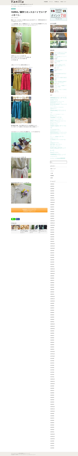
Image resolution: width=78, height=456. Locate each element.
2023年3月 (52, 213)
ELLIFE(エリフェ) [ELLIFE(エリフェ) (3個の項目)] (53, 115)
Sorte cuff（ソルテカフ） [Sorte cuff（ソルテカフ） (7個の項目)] (55, 146)
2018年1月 (52, 349)
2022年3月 (52, 236)
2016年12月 (52, 379)
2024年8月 (52, 188)
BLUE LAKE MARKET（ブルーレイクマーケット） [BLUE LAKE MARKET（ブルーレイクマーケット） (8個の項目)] (58, 105)
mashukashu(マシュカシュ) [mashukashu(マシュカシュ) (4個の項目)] (55, 130)
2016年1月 (52, 404)
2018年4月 (52, 342)
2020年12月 (52, 268)
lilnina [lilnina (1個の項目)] (51, 129)
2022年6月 (52, 232)
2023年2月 (52, 216)
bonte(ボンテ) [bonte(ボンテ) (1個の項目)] (52, 107)
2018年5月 (52, 340)
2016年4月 (52, 397)
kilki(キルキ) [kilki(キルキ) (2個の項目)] (52, 122)
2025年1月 (52, 186)
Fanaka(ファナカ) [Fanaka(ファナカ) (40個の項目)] (55, 117)
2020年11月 (52, 271)
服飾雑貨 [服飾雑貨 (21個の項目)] (62, 158)
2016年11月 (52, 381)
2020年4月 (52, 287)
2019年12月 (52, 296)
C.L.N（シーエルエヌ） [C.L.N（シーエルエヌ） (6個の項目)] (59, 107)
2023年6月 (52, 209)
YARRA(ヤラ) (13, 8)
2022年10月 (52, 225)
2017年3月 (52, 372)
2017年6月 (52, 365)
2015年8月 (52, 415)
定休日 (51, 177)
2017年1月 (52, 376)
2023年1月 (52, 218)
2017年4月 (52, 369)
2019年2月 (52, 319)
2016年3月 (52, 399)
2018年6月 (52, 337)
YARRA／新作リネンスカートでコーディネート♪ (24, 6)
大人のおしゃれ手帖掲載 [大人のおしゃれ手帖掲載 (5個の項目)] (55, 158)
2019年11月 (52, 298)
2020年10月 (52, 273)
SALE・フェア (63, 1)
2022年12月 (52, 220)
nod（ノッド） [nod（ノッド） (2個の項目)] (52, 136)
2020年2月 (52, 291)
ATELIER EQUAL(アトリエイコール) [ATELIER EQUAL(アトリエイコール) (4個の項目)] (57, 101)
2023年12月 (52, 200)
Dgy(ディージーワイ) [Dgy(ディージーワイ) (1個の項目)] (53, 114)
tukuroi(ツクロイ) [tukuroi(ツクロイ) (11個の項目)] (54, 152)
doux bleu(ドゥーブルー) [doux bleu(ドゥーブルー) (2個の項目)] (60, 114)
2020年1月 (52, 294)
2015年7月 (52, 418)
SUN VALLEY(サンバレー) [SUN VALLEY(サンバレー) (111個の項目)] (58, 149)
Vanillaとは (57, 1)
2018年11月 (52, 326)
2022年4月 (52, 234)
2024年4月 (52, 193)
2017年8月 (52, 360)
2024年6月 (52, 190)
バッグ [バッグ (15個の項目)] (52, 156)
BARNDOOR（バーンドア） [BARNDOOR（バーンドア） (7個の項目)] (56, 102)
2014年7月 (52, 445)
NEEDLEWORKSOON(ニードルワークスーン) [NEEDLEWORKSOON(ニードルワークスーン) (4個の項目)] (58, 134)
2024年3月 (52, 195)
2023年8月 (52, 204)
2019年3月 (52, 317)
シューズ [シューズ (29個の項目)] (63, 154)
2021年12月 (52, 243)
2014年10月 (52, 438)
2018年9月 (52, 330)
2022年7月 (52, 229)
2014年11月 (52, 436)
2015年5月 (52, 422)
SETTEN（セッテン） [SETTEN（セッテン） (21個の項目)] (56, 144)
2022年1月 (52, 241)
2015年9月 (52, 413)
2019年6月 (52, 310)
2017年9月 (52, 358)
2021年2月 (52, 264)
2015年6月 (52, 420)
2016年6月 (52, 392)
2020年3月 (52, 289)
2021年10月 (52, 248)
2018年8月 (52, 333)
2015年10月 (52, 411)
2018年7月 (52, 335)
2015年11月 (52, 408)
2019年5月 (52, 312)
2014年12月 (52, 434)
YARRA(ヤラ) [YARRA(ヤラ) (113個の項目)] (55, 154)
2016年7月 (52, 390)
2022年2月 (52, 239)
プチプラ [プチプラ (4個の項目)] (55, 156)
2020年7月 (52, 280)
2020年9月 (52, 275)
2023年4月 (52, 211)
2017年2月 (52, 374)
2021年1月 (52, 266)
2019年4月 (52, 314)
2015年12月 (52, 406)
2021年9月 (52, 250)
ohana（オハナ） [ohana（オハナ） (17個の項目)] (59, 136)
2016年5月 (52, 395)
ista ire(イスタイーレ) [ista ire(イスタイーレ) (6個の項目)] (61, 120)
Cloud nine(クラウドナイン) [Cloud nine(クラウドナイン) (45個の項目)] (58, 111)
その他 (51, 173)
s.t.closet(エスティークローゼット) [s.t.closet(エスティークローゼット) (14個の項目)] (58, 140)
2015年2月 (52, 429)
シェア (17, 219)
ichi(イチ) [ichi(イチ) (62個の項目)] (53, 121)
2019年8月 (52, 305)
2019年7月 (52, 307)
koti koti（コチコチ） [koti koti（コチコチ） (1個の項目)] (57, 122)
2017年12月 (52, 351)
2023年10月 (52, 202)
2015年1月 (52, 431)
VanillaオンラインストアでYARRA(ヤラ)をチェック (29, 210)
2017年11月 (52, 353)
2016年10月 (52, 383)
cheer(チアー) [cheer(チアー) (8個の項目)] (53, 108)
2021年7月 (52, 252)
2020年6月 (52, 282)
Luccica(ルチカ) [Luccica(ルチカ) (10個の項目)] (55, 129)
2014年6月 (52, 447)
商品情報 (46, 1)
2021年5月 (52, 257)
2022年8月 (52, 227)
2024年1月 (52, 197)
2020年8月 (52, 278)
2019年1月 (52, 321)
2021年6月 (52, 255)
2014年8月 (52, 443)
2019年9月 (52, 303)
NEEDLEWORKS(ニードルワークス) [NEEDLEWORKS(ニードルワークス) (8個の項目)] (58, 132)
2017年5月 (52, 367)
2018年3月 (52, 344)
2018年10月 (52, 328)
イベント (51, 1)
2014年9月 (52, 441)
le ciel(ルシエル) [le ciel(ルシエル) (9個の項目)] (53, 124)
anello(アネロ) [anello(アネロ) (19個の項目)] (54, 100)
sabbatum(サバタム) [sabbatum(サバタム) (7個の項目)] (54, 142)
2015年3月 (52, 427)
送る (13, 219)
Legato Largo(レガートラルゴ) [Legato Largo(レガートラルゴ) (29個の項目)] (58, 126)
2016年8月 (52, 388)
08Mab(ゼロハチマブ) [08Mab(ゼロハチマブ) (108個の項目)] (58, 98)
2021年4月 (52, 259)
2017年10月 (52, 356)
